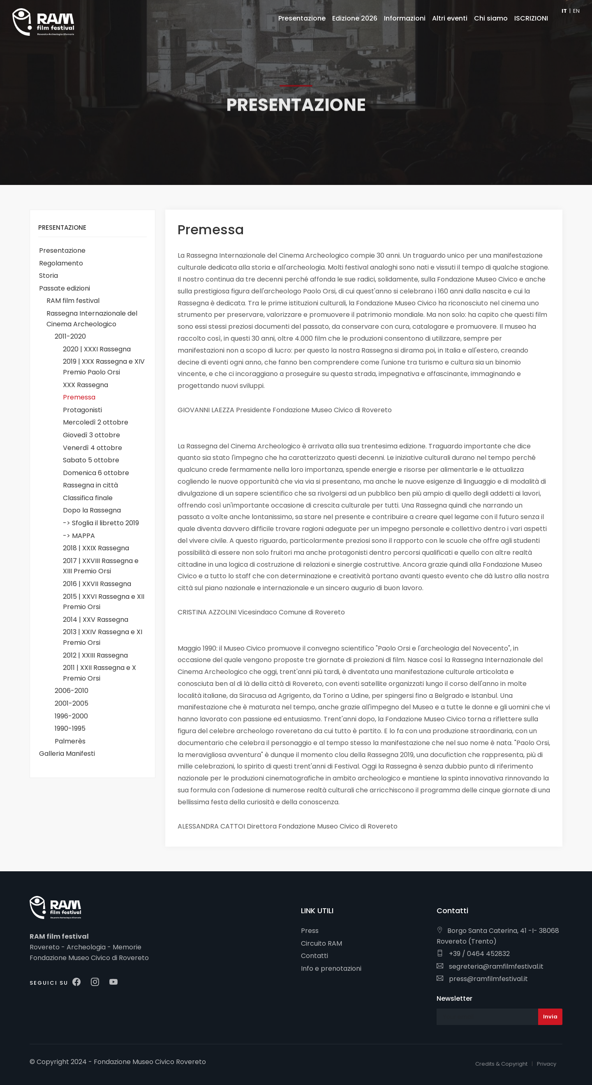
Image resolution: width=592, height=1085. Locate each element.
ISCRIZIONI (531, 18)
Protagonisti (82, 410)
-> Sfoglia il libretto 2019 (101, 523)
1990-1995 (70, 728)
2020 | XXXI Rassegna (97, 349)
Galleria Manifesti (67, 753)
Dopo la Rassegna (92, 510)
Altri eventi (449, 18)
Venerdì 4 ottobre (92, 447)
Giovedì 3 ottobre (91, 435)
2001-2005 (71, 703)
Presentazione (62, 250)
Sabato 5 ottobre (91, 460)
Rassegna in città (90, 485)
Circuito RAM (321, 943)
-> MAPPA (79, 535)
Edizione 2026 (354, 18)
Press (310, 930)
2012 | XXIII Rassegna (95, 655)
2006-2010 (71, 690)
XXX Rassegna (85, 385)
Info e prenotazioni (331, 968)
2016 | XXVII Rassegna (97, 584)
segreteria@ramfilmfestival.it (490, 966)
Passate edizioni (64, 288)
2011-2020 (70, 336)
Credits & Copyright (501, 1064)
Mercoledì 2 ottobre (95, 422)
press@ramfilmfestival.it (482, 978)
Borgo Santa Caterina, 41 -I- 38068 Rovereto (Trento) (498, 936)
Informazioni (405, 18)
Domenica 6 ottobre (96, 473)
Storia (48, 275)
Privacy (546, 1064)
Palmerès (70, 741)
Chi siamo (491, 18)
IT (564, 11)
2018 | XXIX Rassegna (96, 548)
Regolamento (61, 263)
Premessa (79, 397)
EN (576, 11)
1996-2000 (71, 716)
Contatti (314, 955)
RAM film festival (72, 300)
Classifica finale (88, 498)
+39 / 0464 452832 (473, 953)
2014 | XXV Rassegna (95, 619)
